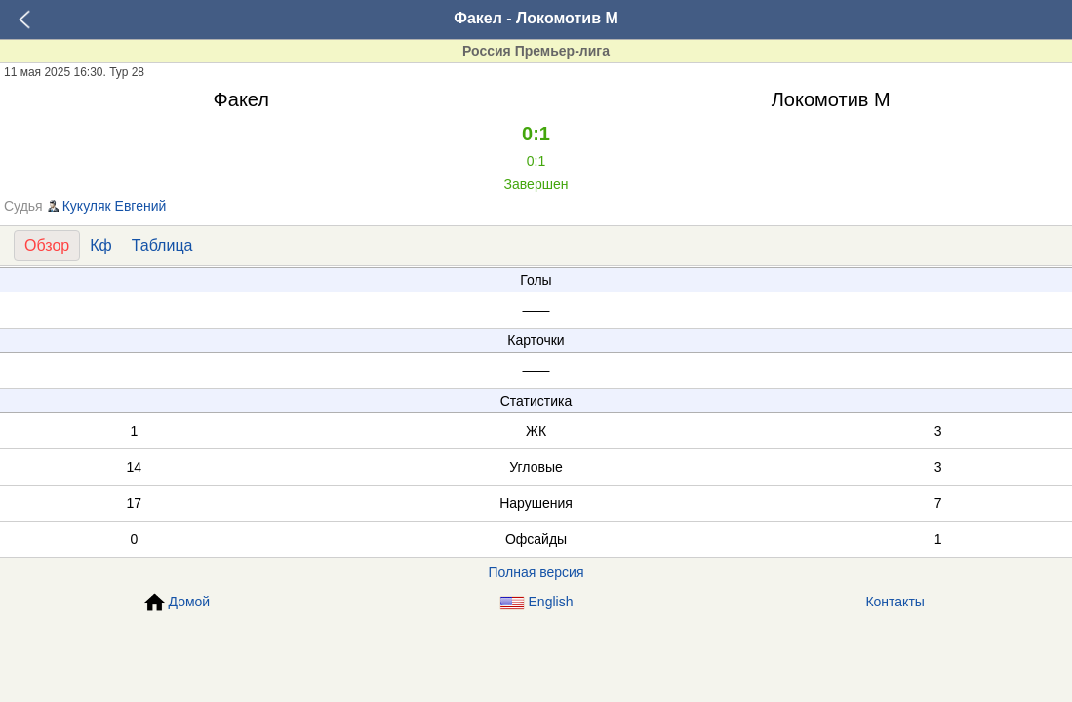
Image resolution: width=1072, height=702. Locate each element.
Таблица (162, 245)
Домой (177, 602)
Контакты (894, 601)
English (536, 602)
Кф (100, 245)
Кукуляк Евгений (114, 206)
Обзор (46, 245)
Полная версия (536, 572)
